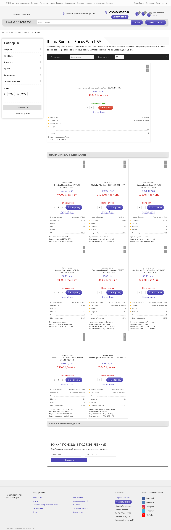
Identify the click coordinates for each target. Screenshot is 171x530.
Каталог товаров (18, 22)
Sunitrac (26, 32)
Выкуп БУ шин (139, 3)
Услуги (35, 501)
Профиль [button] (8, 55)
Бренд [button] (7, 68)
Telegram (148, 510)
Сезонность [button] (9, 75)
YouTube (147, 514)
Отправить (69, 460)
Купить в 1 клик (67, 113)
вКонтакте (148, 502)
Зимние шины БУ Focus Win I (67, 87)
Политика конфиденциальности (45, 504)
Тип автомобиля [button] (12, 81)
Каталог (5, 32)
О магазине (150, 3)
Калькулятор (78, 497)
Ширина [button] (8, 49)
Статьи (35, 511)
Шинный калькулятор (156, 22)
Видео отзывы (99, 3)
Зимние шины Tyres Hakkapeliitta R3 (108, 356)
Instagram (148, 506)
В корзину (74, 108)
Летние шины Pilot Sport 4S (108, 183)
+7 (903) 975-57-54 (113, 12)
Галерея (109, 3)
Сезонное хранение (84, 3)
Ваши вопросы (161, 3)
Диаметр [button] (8, 62)
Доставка (34, 3)
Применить (22, 107)
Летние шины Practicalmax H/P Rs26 (67, 184)
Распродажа (38, 508)
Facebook (148, 498)
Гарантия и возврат (47, 3)
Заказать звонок (114, 17)
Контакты (59, 3)
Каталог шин (16, 32)
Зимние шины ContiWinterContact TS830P (108, 269)
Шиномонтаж (70, 3)
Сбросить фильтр (22, 113)
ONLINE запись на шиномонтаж (18, 3)
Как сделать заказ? (80, 501)
